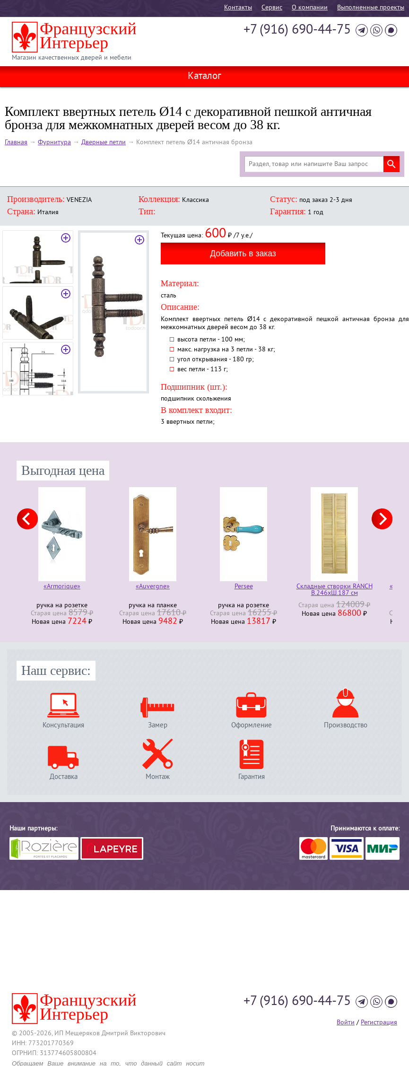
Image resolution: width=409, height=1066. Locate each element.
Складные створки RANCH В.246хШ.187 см (334, 590)
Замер (157, 725)
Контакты (238, 8)
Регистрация (379, 1023)
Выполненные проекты (370, 8)
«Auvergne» (153, 587)
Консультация (63, 725)
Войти (346, 1023)
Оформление (251, 725)
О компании (310, 8)
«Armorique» (62, 587)
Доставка (64, 777)
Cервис (271, 8)
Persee (244, 587)
